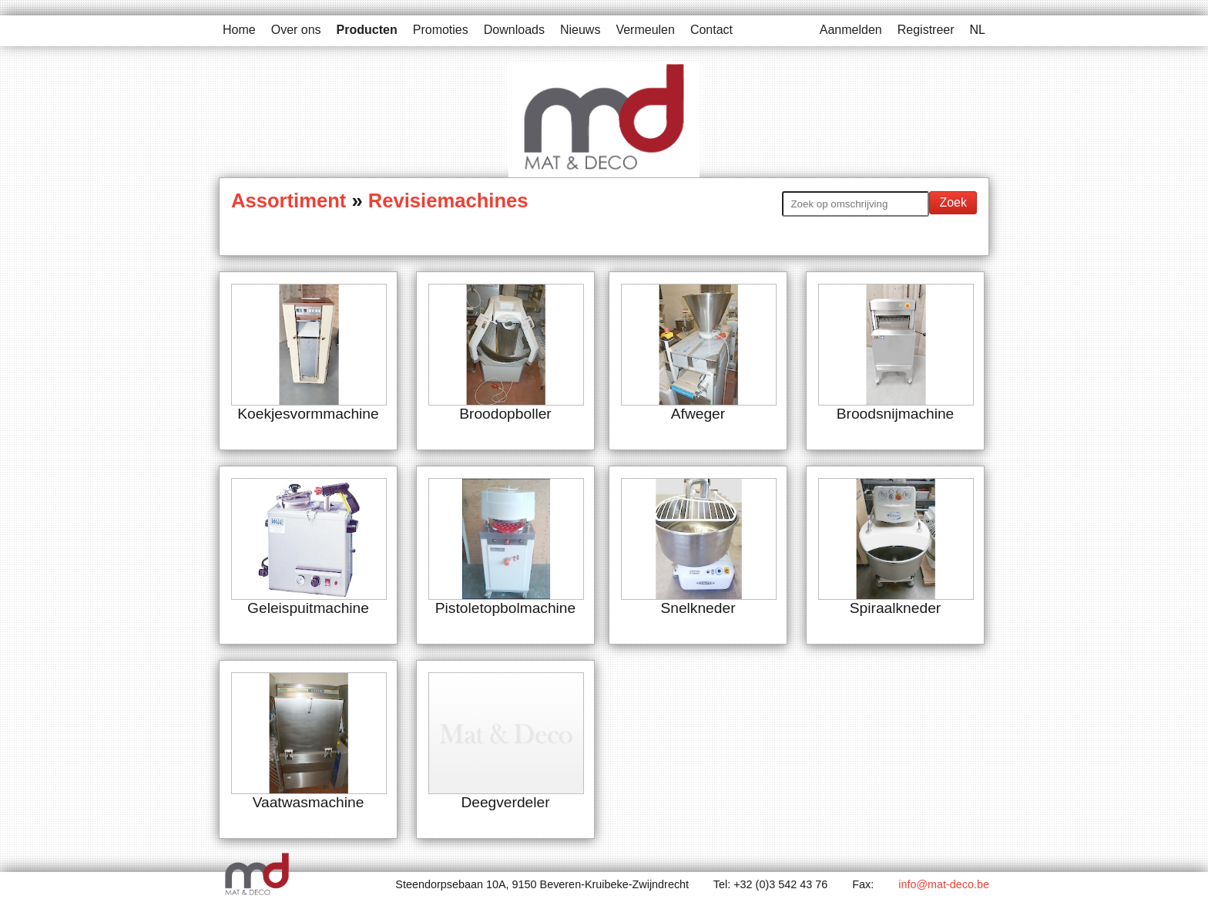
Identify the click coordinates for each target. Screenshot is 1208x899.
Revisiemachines (448, 200)
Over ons (296, 29)
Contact (711, 29)
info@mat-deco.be (943, 884)
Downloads (514, 29)
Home (239, 29)
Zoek (953, 202)
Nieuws (580, 29)
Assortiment (291, 200)
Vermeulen (645, 29)
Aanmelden (851, 29)
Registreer (926, 29)
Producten (367, 29)
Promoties (440, 29)
